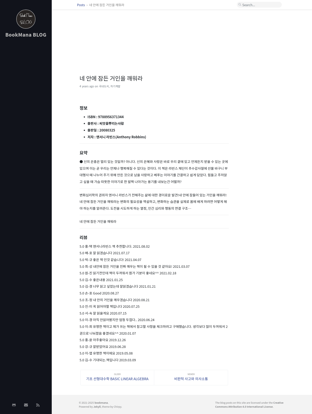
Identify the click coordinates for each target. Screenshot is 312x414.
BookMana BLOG (26, 34)
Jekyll (97, 406)
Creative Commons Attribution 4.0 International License (249, 404)
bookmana (101, 402)
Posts (81, 4)
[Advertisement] (26, 104)
